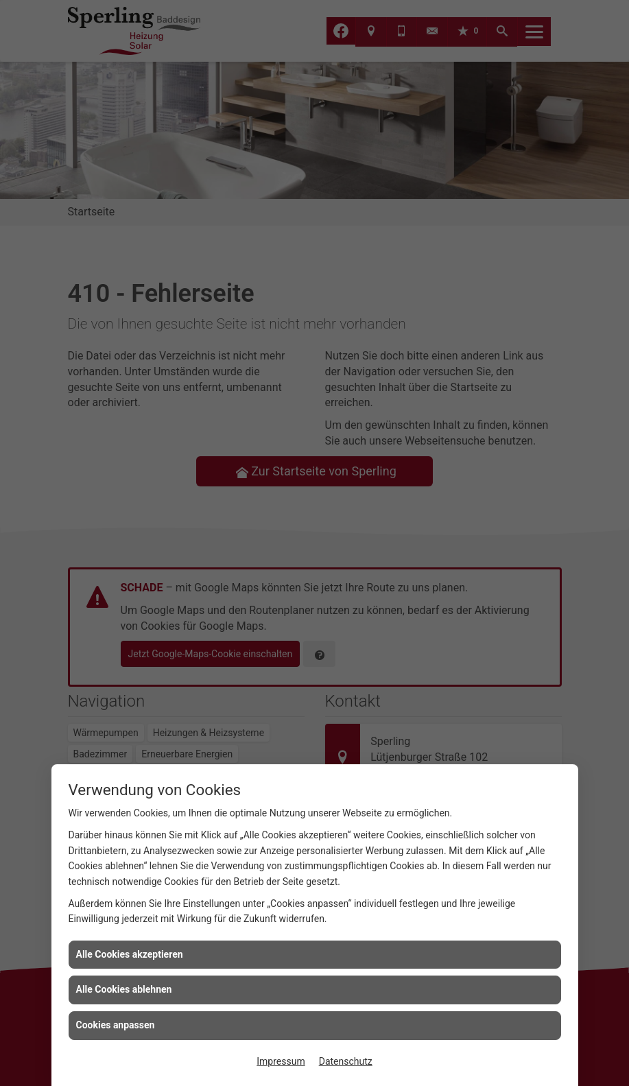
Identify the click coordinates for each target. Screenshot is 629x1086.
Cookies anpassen (115, 1024)
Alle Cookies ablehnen (124, 989)
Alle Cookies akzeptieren (129, 954)
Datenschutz (345, 1061)
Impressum (281, 1061)
